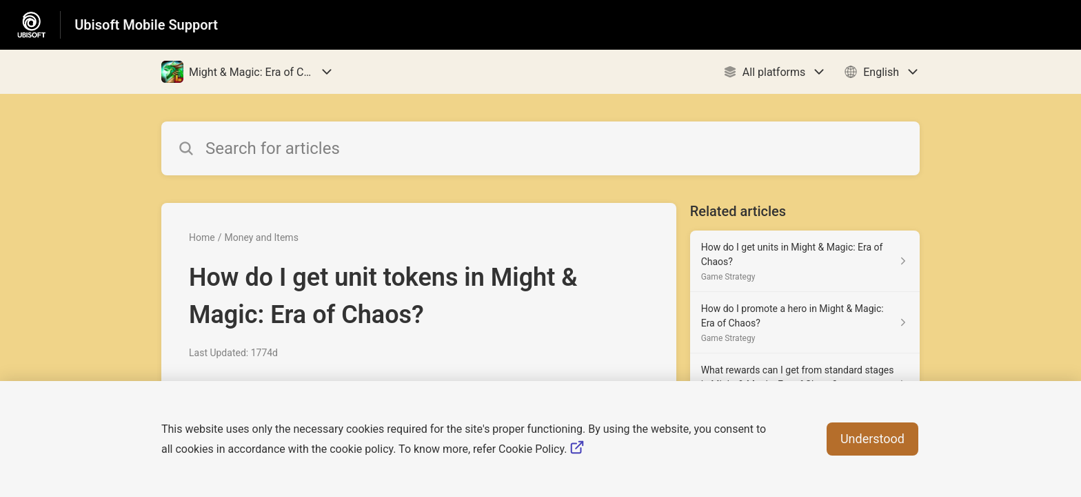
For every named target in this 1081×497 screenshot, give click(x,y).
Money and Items (261, 237)
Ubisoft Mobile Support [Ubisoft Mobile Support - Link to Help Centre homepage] (146, 25)
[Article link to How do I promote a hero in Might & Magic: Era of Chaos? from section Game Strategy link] (805, 322)
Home (202, 237)
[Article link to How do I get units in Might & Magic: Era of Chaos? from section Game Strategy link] (805, 261)
